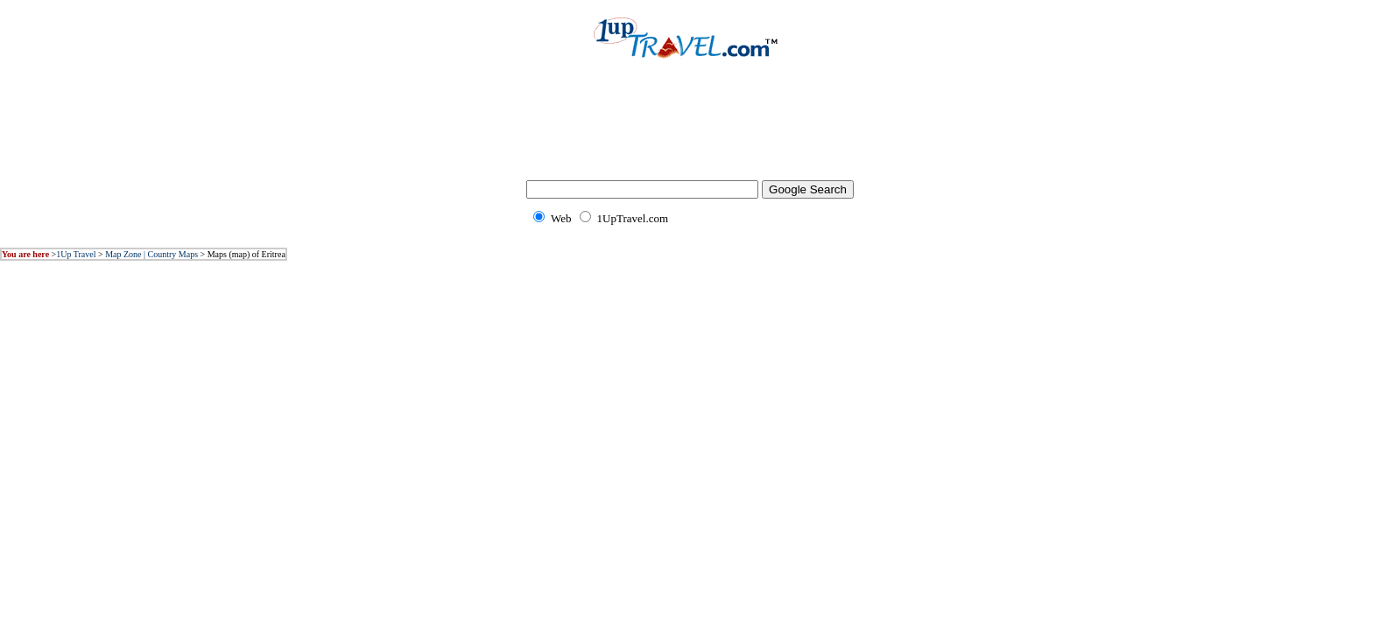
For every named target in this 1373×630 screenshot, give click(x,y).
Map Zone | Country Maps (151, 254)
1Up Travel (75, 254)
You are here (25, 254)
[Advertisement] (686, 131)
